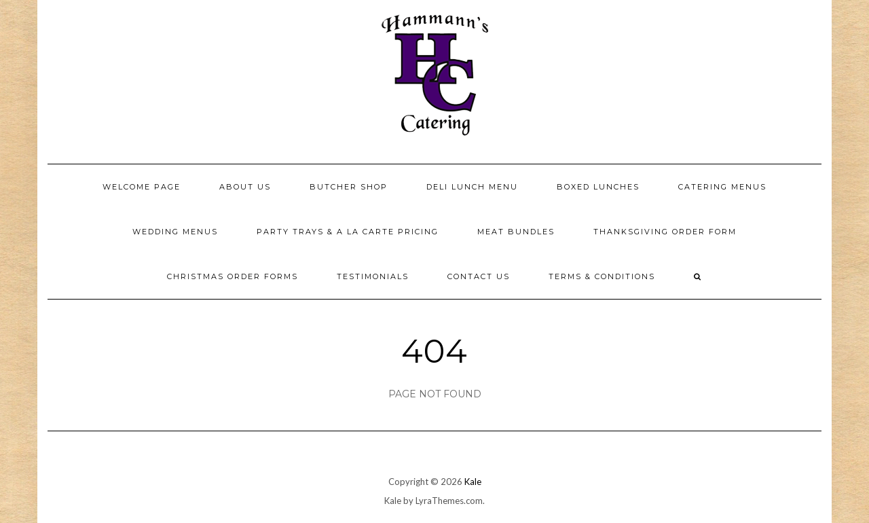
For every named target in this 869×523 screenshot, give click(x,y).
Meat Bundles (516, 231)
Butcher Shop (349, 187)
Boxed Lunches (598, 187)
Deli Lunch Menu (472, 187)
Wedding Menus (175, 231)
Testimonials (373, 276)
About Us (245, 187)
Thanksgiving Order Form (665, 231)
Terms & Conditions (602, 276)
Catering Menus (722, 187)
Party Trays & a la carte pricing (348, 231)
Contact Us (478, 276)
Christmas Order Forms (232, 276)
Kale (472, 481)
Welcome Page (142, 187)
